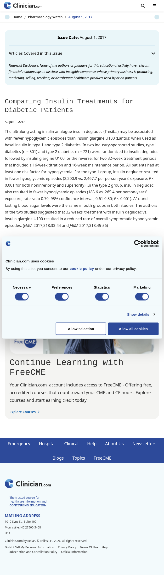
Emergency (19, 443)
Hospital (47, 443)
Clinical (71, 443)
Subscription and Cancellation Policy (33, 552)
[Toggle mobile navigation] (154, 6)
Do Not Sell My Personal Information (29, 547)
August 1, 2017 (73, 17)
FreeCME (102, 458)
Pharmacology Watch (37, 17)
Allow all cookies (133, 329)
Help (91, 443)
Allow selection (81, 329)
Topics (78, 458)
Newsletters (144, 443)
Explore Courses (25, 411)
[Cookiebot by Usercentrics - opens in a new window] (137, 243)
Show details (138, 314)
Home (10, 17)
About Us (114, 443)
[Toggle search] (143, 6)
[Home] (23, 6)
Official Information (74, 552)
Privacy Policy (67, 547)
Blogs (58, 458)
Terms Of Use (89, 547)
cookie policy (82, 269)
